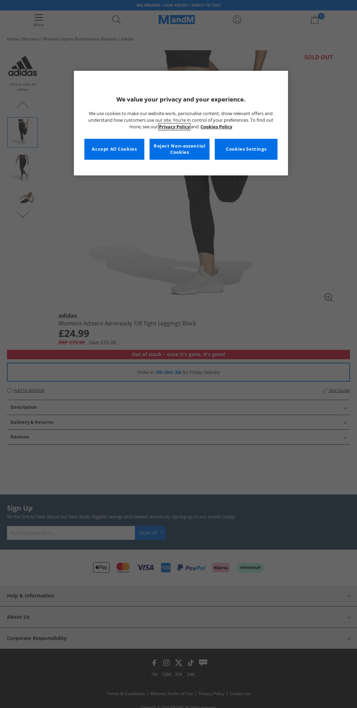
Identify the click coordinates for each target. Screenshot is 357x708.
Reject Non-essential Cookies (180, 149)
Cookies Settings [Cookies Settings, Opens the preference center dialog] (246, 149)
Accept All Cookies (114, 149)
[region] (181, 123)
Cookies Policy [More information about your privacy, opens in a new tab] (216, 127)
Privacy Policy (174, 127)
